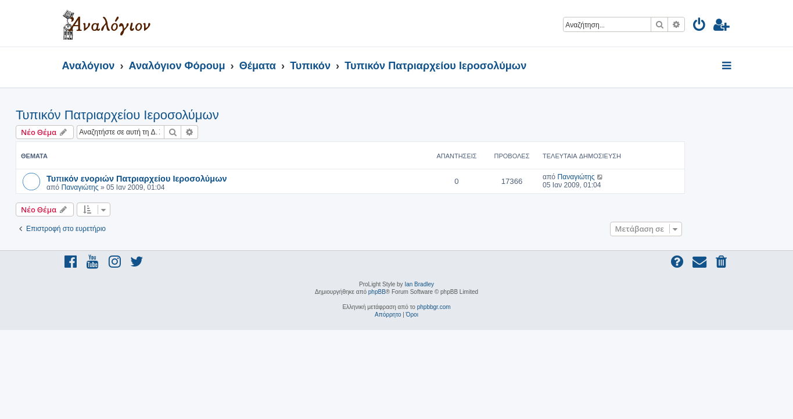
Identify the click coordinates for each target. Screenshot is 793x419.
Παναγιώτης (126, 187)
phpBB (377, 292)
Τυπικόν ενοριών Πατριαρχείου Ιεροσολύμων (183, 178)
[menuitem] (700, 26)
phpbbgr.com (434, 307)
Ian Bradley (419, 284)
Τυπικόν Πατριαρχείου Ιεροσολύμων (163, 115)
